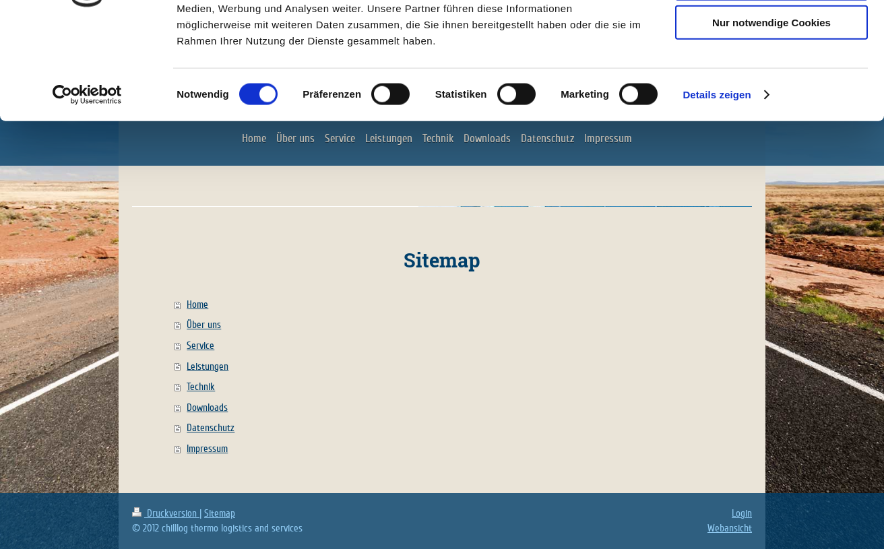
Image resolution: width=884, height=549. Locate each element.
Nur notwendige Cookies (771, 112)
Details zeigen (717, 184)
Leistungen (207, 366)
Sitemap (219, 513)
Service (200, 346)
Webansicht (729, 528)
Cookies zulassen (771, 33)
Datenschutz (210, 428)
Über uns (204, 325)
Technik (201, 387)
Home (197, 304)
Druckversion (165, 513)
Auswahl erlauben (771, 73)
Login (742, 513)
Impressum (207, 449)
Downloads (207, 407)
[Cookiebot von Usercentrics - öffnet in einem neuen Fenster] (87, 184)
